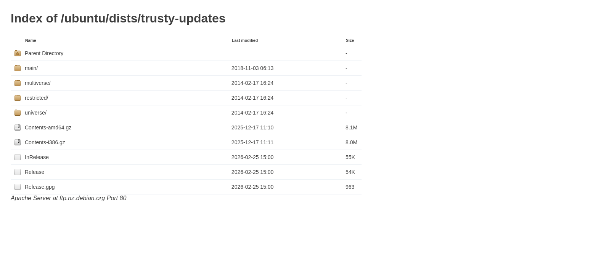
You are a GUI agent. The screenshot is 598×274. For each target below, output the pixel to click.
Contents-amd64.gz (48, 127)
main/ (31, 68)
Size (350, 40)
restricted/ (36, 98)
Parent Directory (44, 53)
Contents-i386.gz (45, 142)
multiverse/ (38, 83)
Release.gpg (40, 187)
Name (30, 40)
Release (34, 172)
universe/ (36, 113)
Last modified (245, 40)
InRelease (37, 157)
